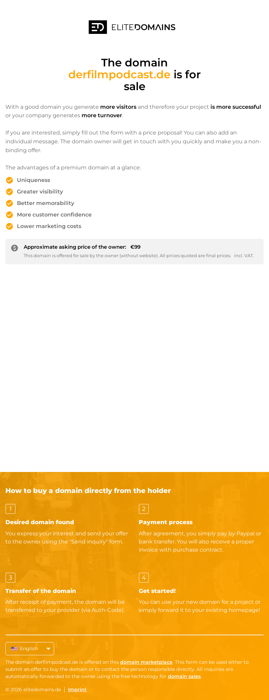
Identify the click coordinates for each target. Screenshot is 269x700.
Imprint (77, 689)
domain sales (184, 676)
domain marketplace (146, 662)
